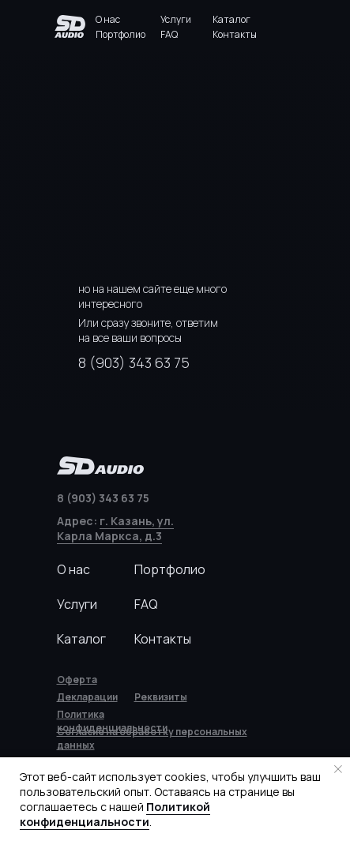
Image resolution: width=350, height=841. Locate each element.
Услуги (175, 19)
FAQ (169, 34)
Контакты (235, 34)
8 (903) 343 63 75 (134, 362)
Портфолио (120, 34)
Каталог (231, 19)
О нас (108, 19)
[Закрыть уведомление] (338, 769)
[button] (160, 697)
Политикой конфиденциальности (115, 814)
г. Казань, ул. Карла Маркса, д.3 (115, 528)
